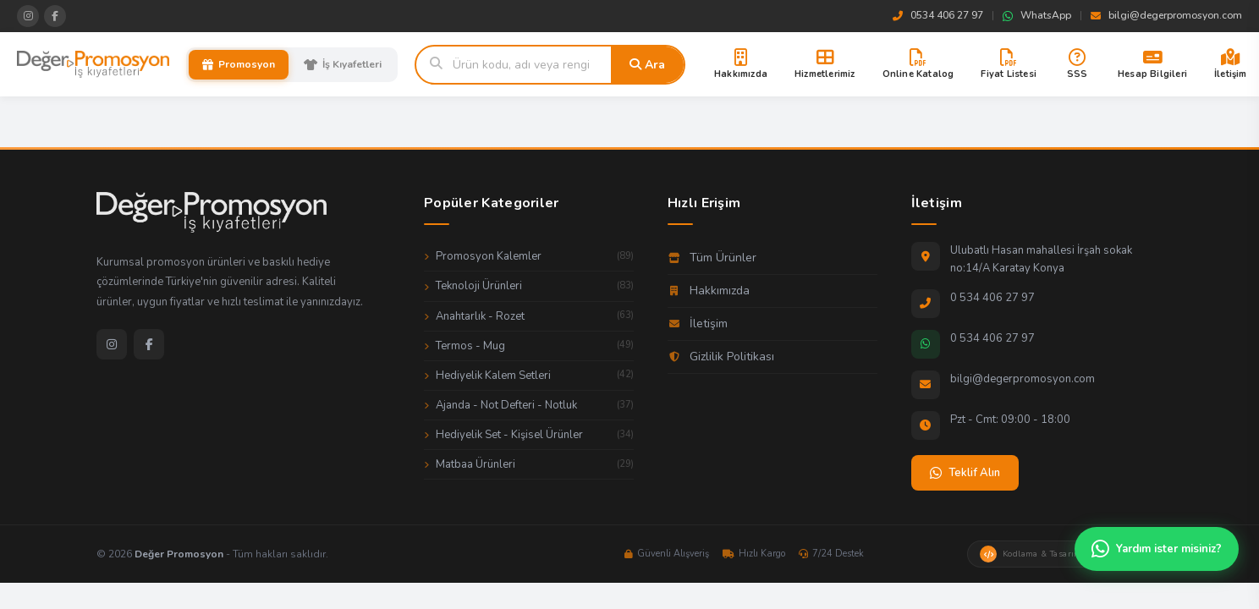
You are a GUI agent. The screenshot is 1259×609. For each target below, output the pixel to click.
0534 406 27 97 (938, 15)
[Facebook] (149, 344)
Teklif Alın (965, 472)
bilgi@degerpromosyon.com (1166, 15)
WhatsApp (1037, 15)
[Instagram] (111, 344)
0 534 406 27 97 (992, 297)
